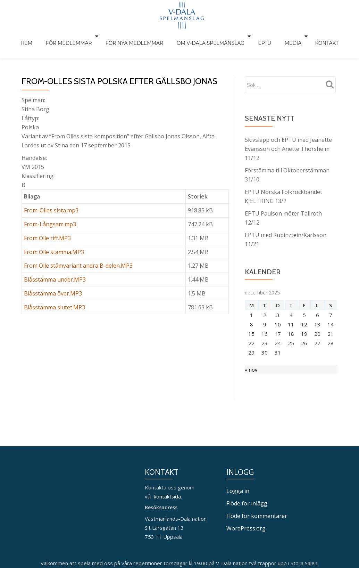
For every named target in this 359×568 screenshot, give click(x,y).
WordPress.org (246, 486)
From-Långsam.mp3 (50, 209)
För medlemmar (77, 36)
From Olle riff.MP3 (47, 223)
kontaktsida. (169, 454)
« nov (251, 355)
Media (281, 36)
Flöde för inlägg (246, 461)
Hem (41, 36)
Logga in (237, 448)
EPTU (259, 36)
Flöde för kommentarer (256, 473)
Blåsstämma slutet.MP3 (54, 293)
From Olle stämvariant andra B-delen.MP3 (78, 251)
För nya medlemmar (139, 36)
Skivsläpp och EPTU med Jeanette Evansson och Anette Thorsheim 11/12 (288, 134)
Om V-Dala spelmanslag (209, 36)
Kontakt (312, 36)
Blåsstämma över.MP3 (53, 279)
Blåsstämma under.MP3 (55, 265)
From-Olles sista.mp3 (51, 196)
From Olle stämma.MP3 (54, 237)
